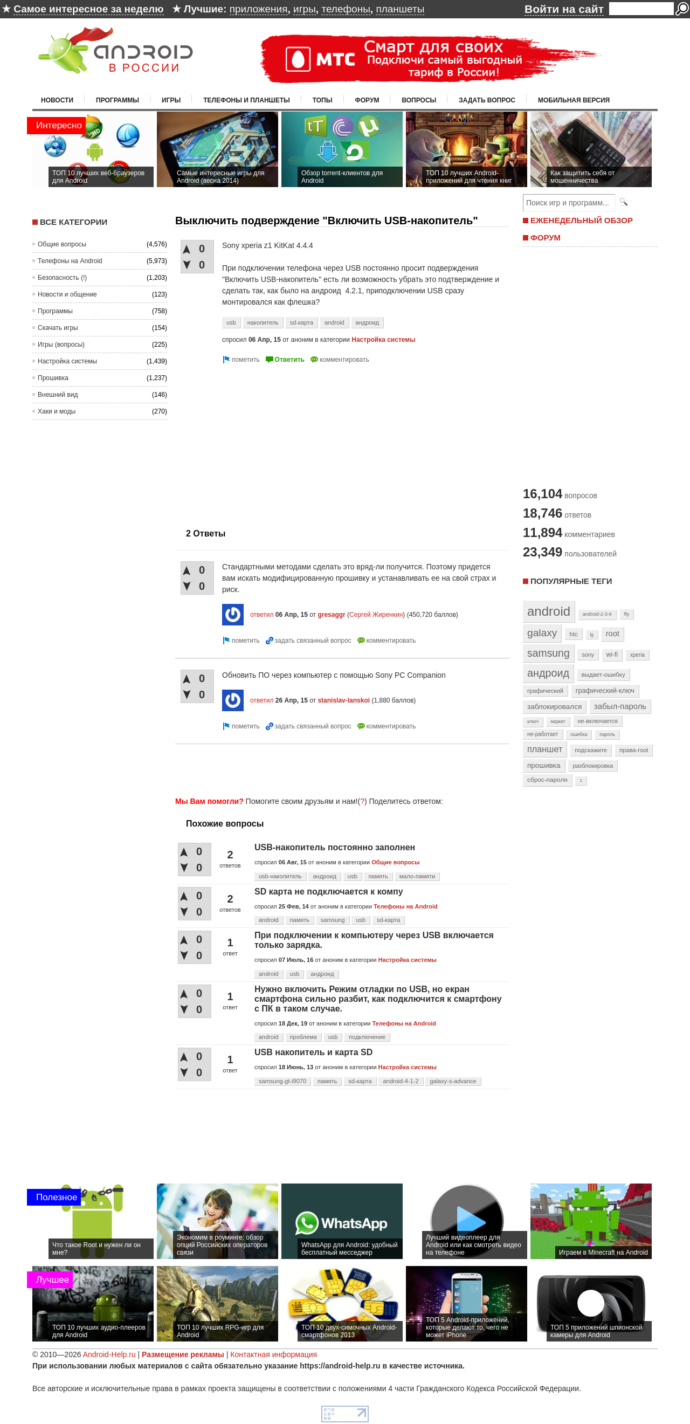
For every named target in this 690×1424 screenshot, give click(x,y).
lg (592, 634)
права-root (633, 750)
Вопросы (419, 100)
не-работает (542, 734)
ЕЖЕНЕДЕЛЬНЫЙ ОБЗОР (581, 220)
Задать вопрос (487, 100)
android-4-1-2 (400, 1081)
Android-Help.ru (109, 1354)
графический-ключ (605, 690)
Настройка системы (67, 361)
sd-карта (301, 322)
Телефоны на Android (70, 261)
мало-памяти (417, 876)
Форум (367, 100)
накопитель (263, 322)
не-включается (598, 721)
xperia (637, 655)
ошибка (578, 734)
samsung (333, 920)
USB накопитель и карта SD (313, 1052)
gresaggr (331, 614)
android (334, 322)
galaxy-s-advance (453, 1081)
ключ (533, 721)
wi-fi (612, 654)
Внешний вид (58, 394)
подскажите (591, 750)
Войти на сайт (564, 9)
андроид (367, 322)
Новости (57, 100)
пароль (607, 734)
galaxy (542, 632)
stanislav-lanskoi (344, 700)
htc (573, 633)
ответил (262, 614)
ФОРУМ (545, 237)
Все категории (73, 221)
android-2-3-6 (597, 614)
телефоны (345, 9)
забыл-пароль (620, 706)
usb (231, 322)
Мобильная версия (574, 100)
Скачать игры (58, 328)
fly (627, 614)
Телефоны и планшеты (246, 100)
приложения (259, 9)
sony (588, 654)
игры (304, 9)
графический (545, 690)
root (612, 633)
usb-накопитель (280, 876)
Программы (117, 100)
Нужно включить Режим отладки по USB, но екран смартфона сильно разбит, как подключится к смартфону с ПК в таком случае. (378, 999)
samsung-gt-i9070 (282, 1081)
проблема (303, 1037)
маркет (558, 721)
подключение (367, 1037)
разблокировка (592, 765)
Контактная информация (273, 1354)
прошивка (544, 765)
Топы (323, 100)
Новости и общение (67, 294)
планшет (544, 749)
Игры (171, 100)
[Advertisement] (265, 441)
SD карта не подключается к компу (328, 891)
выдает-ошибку (603, 674)
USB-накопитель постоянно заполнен (334, 847)
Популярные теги (571, 581)
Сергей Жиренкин (376, 614)
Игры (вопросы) (61, 344)
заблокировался (554, 707)
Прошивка (53, 378)
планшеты (400, 9)
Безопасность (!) (62, 277)
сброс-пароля (547, 779)
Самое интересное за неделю (88, 9)
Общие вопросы (62, 244)
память (378, 876)
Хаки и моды (56, 411)
